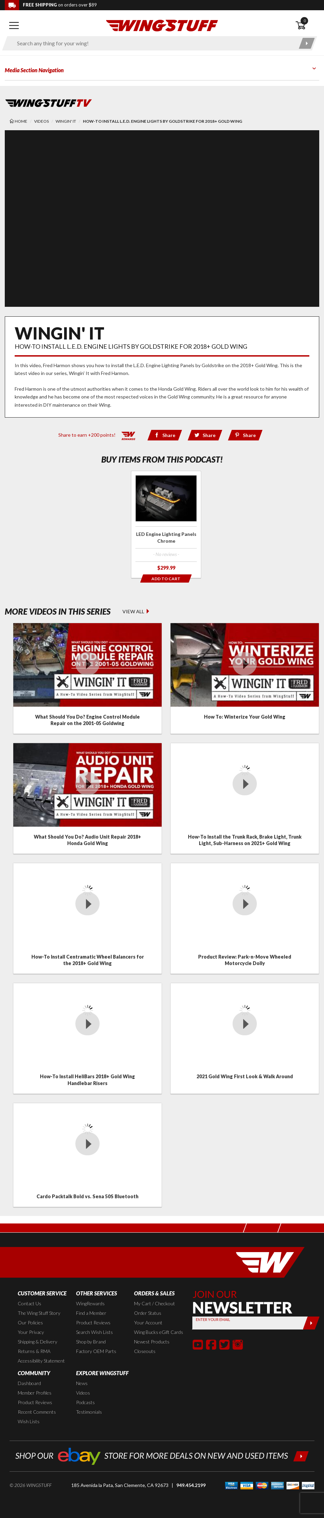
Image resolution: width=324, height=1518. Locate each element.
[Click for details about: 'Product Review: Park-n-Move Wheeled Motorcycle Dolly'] (245, 918)
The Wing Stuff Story (39, 1313)
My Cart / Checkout (154, 1303)
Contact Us (29, 1303)
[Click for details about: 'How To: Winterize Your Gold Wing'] (245, 678)
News (82, 1383)
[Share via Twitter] (205, 435)
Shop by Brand (91, 1341)
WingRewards (90, 1303)
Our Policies (30, 1322)
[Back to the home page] (162, 25)
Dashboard (29, 1383)
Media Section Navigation (34, 70)
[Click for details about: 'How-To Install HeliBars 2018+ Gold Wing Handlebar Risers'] (87, 1038)
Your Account (148, 1322)
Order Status (147, 1313)
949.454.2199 (191, 1485)
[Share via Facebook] (165, 435)
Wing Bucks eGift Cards (158, 1332)
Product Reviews (93, 1322)
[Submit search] (307, 43)
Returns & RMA (34, 1351)
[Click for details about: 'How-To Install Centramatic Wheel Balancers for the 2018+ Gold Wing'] (87, 918)
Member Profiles (34, 1393)
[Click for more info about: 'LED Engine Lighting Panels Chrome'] (166, 524)
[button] (197, 1344)
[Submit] (311, 1323)
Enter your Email (212, 1319)
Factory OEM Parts (96, 1351)
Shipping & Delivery (37, 1341)
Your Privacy (31, 1332)
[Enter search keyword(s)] (153, 43)
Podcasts (85, 1402)
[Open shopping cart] (307, 25)
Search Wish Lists (94, 1332)
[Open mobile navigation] (14, 25)
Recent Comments (37, 1412)
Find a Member (91, 1313)
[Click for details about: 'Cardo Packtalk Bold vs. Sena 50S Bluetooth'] (87, 1155)
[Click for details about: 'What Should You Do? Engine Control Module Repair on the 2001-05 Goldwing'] (87, 678)
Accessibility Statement (41, 1361)
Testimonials (89, 1412)
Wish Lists (29, 1421)
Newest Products (152, 1341)
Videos (83, 1393)
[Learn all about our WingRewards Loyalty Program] (128, 434)
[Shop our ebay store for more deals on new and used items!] (162, 1455)
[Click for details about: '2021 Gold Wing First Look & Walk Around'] (245, 1038)
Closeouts (145, 1351)
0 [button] (305, 20)
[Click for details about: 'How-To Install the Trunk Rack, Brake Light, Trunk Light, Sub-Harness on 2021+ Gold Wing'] (245, 798)
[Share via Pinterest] (245, 435)
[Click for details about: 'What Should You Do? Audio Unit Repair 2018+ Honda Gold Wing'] (87, 798)
